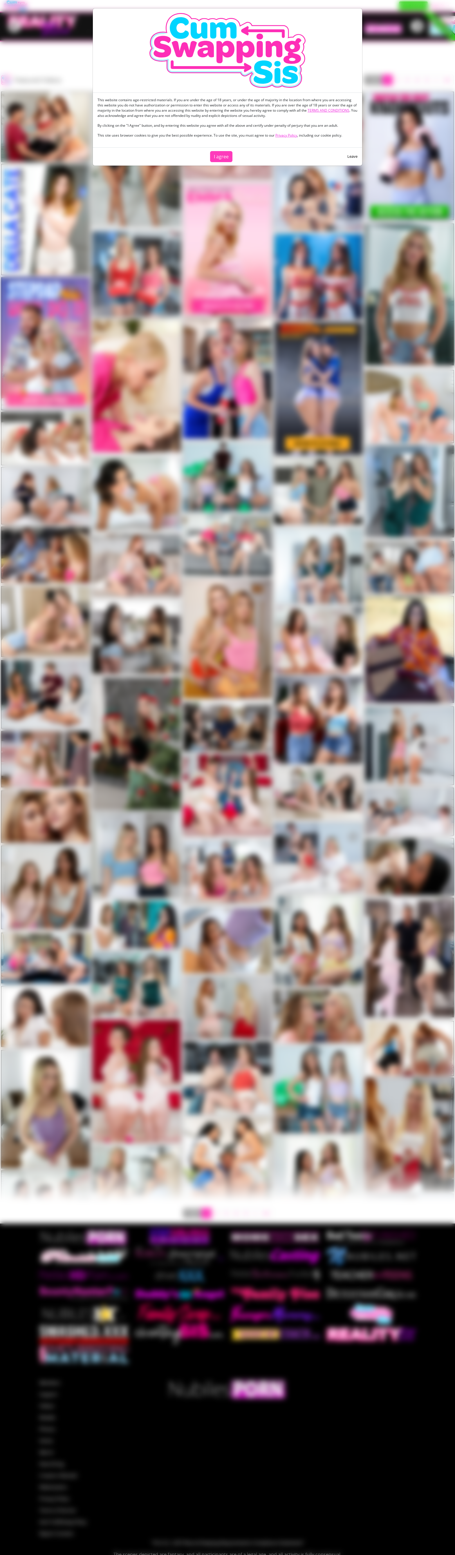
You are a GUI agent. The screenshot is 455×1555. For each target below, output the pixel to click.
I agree (221, 156)
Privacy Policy (286, 135)
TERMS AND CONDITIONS (328, 110)
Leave (352, 156)
